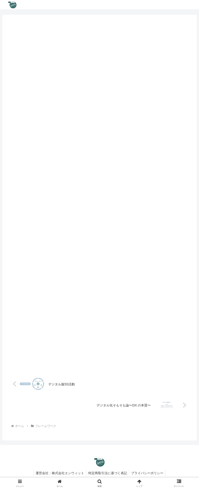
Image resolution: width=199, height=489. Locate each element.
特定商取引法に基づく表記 (107, 475)
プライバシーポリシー (148, 475)
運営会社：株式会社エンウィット (59, 475)
